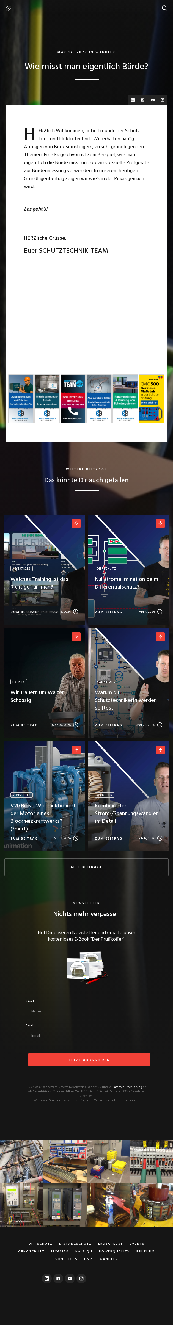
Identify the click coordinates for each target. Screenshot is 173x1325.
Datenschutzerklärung (127, 1087)
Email (31, 1026)
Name (30, 1001)
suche (166, 6)
